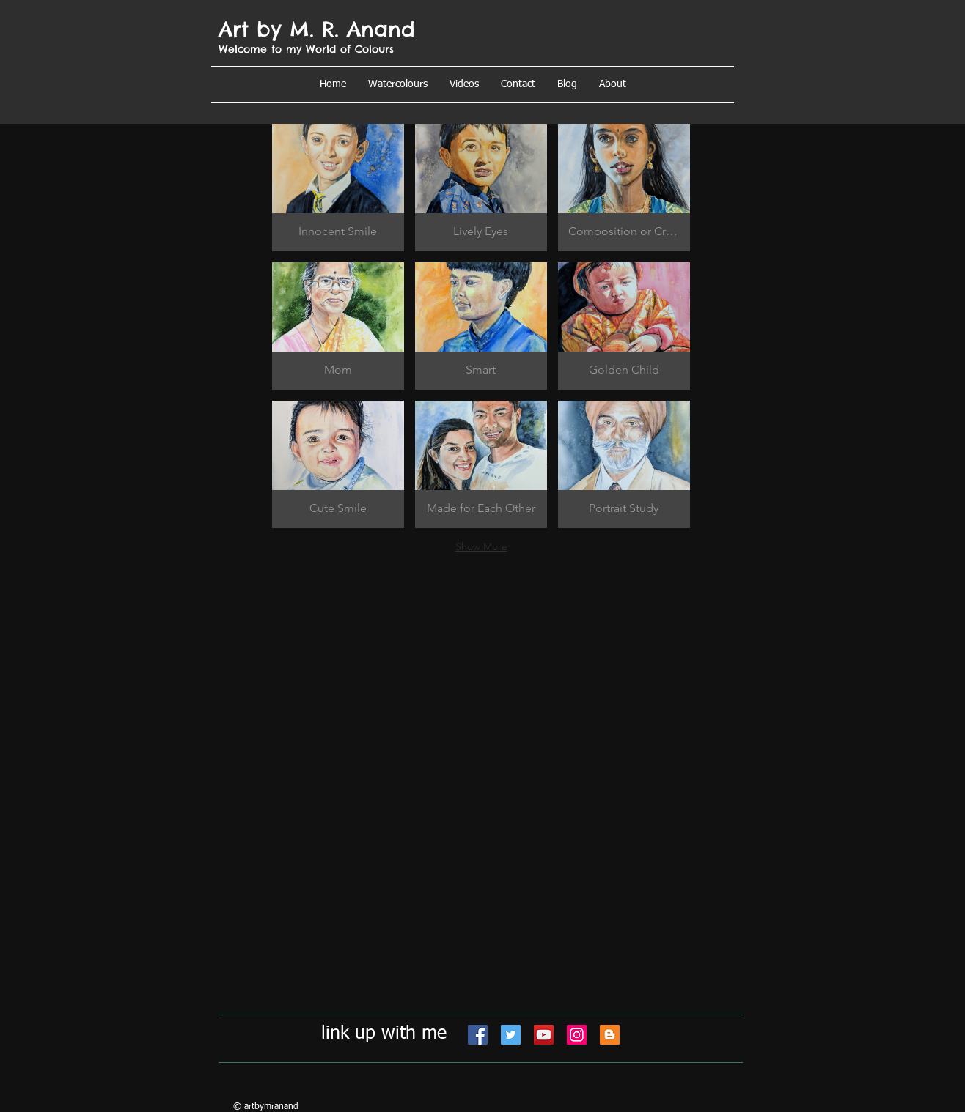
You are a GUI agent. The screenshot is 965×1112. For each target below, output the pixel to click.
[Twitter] (511, 1035)
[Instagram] (577, 1035)
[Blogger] (610, 1035)
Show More (481, 546)
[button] (612, 84)
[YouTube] (544, 1035)
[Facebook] (478, 1035)
